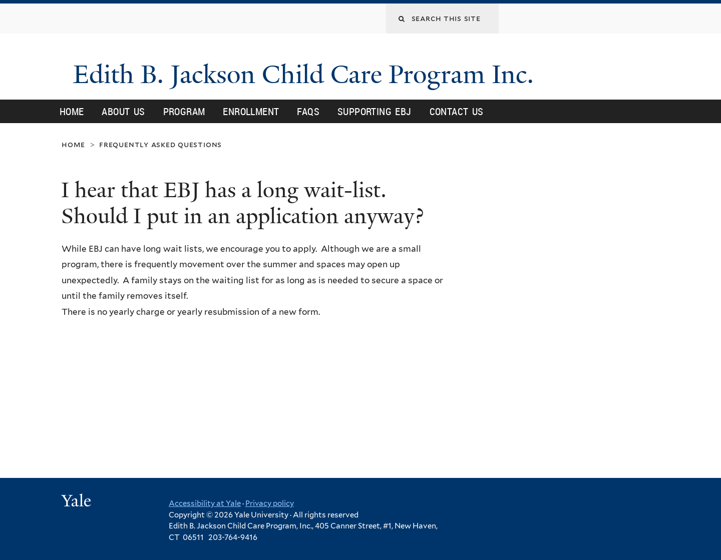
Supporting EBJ (374, 111)
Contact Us (457, 111)
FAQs (308, 111)
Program (184, 111)
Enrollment (251, 111)
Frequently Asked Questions (160, 144)
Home (72, 111)
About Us (123, 111)
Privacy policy (269, 503)
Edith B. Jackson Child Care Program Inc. (306, 74)
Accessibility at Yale (205, 503)
